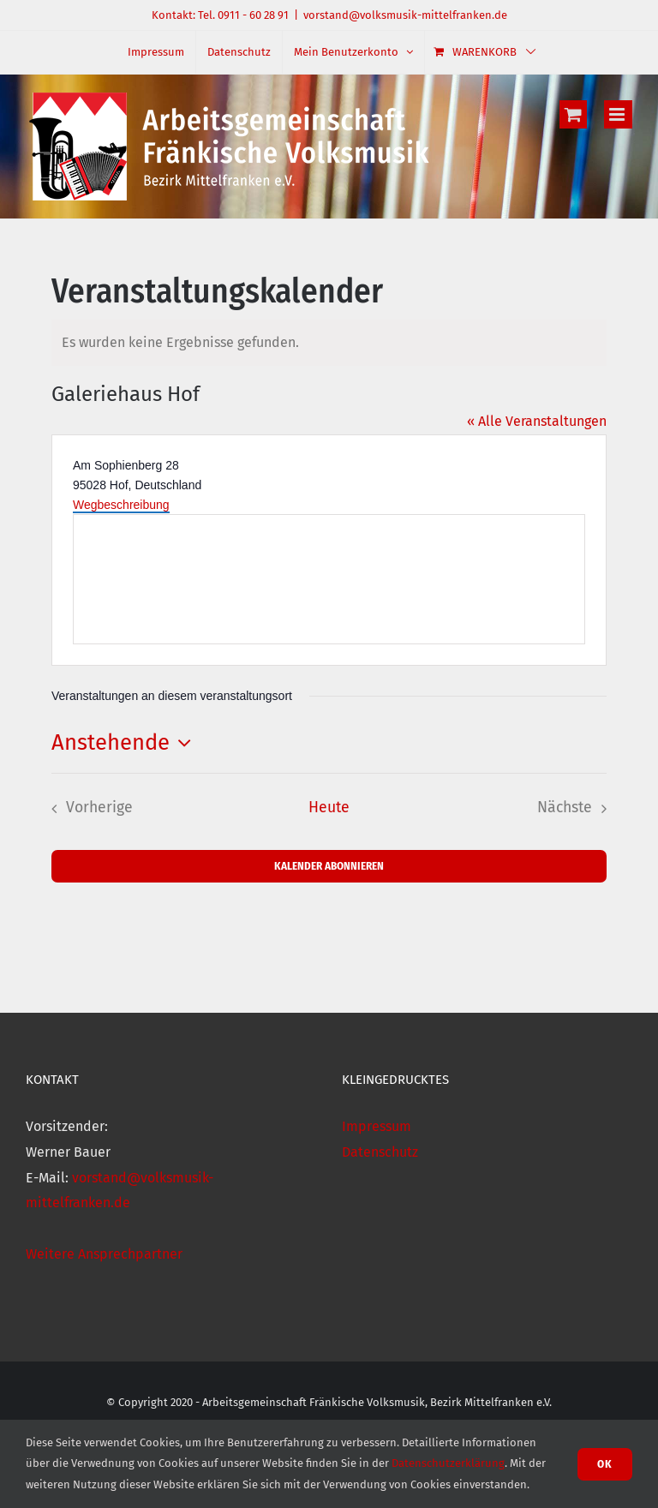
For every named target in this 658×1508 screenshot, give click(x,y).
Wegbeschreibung (121, 505)
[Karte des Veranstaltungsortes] (329, 579)
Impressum (376, 1126)
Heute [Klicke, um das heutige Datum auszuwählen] (329, 808)
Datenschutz (380, 1152)
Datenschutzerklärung (448, 1463)
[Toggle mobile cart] (573, 114)
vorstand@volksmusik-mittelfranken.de (405, 15)
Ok (605, 1463)
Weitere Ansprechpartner (104, 1254)
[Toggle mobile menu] (618, 114)
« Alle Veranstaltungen (537, 421)
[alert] (329, 343)
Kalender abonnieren (329, 865)
